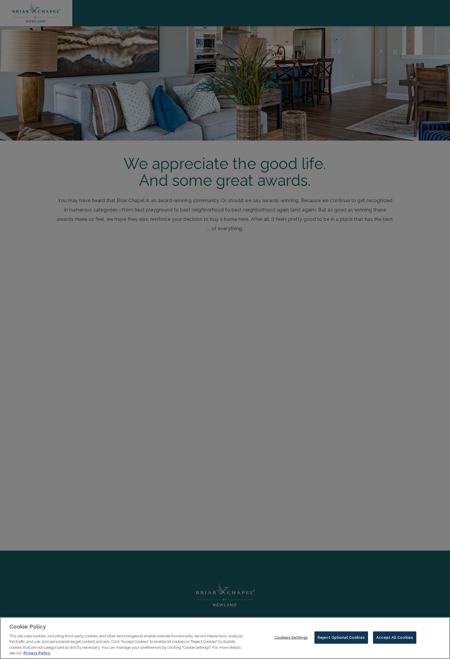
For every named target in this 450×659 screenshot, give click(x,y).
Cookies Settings (291, 639)
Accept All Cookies (394, 639)
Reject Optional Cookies (341, 639)
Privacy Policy (36, 655)
